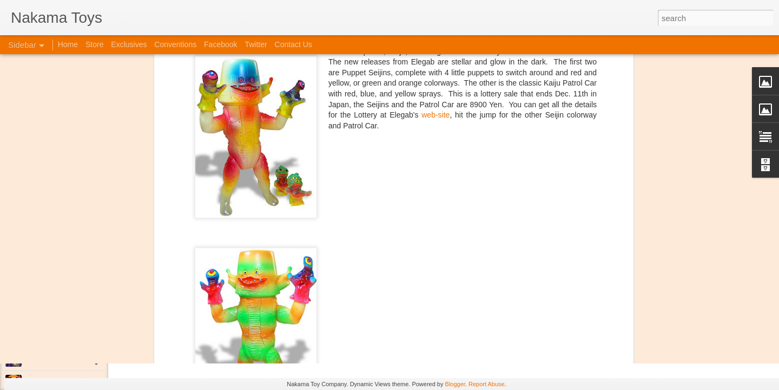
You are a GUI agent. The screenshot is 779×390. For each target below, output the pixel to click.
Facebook (220, 44)
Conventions (175, 44)
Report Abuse (486, 384)
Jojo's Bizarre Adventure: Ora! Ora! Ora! (84, 358)
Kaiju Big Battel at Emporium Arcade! (80, 334)
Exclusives (129, 44)
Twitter (256, 44)
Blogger (455, 384)
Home (68, 44)
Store (94, 44)
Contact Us (293, 44)
